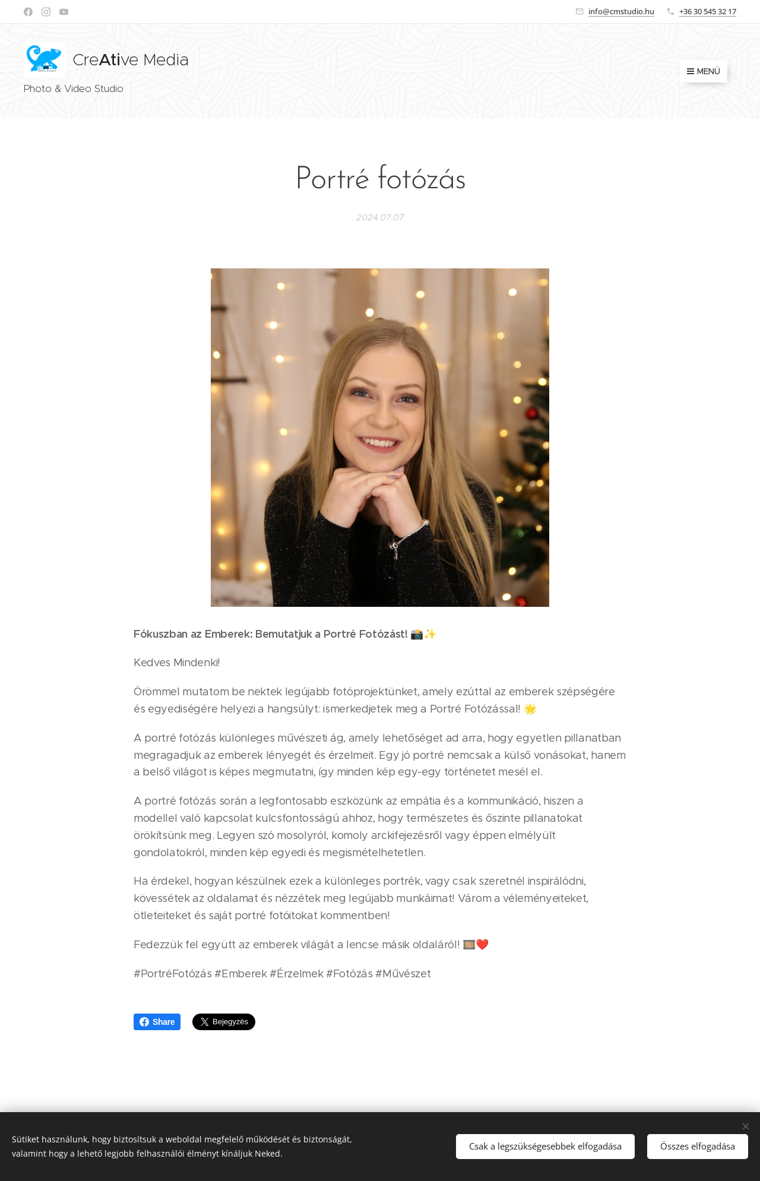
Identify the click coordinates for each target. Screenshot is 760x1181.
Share (157, 1022)
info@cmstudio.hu (621, 11)
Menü (703, 71)
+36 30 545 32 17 (707, 11)
